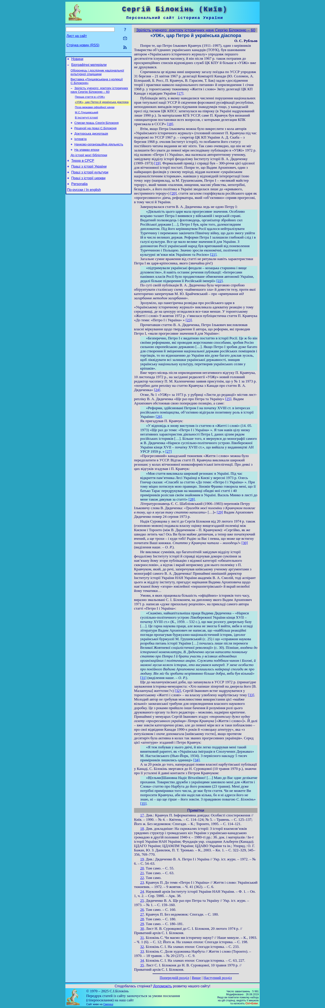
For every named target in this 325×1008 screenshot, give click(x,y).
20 (142, 868)
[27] (169, 451)
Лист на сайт (76, 36)
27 (142, 914)
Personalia (79, 197)
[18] (170, 124)
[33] (251, 695)
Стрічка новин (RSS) (82, 45)
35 (142, 965)
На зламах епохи (86, 159)
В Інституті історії (86, 123)
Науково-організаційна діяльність (98, 153)
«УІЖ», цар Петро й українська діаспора (102, 106)
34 (142, 960)
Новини (77, 59)
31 (142, 938)
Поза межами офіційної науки (94, 111)
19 (142, 859)
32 (142, 947)
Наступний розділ (218, 978)
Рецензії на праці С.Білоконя (95, 135)
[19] (157, 163)
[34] (196, 760)
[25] (228, 399)
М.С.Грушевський (86, 117)
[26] (159, 417)
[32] (178, 691)
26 (142, 910)
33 (142, 951)
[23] (189, 320)
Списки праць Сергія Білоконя (96, 129)
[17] (180, 93)
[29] (220, 512)
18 (142, 829)
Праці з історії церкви (88, 190)
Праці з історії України (89, 177)
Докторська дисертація (91, 141)
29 (142, 924)
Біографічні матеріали (89, 66)
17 (142, 815)
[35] (143, 804)
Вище (196, 978)
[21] (213, 255)
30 (142, 929)
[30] (244, 543)
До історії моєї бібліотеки (89, 165)
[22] (219, 281)
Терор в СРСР (82, 171)
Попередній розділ (174, 978)
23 (142, 882)
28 (142, 919)
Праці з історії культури (89, 184)
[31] (143, 678)
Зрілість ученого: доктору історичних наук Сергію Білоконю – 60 (99, 93)
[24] (157, 390)
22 (142, 878)
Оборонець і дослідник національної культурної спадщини (97, 74)
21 (142, 873)
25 (142, 901)
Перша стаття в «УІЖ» (90, 100)
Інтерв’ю (80, 147)
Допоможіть (162, 986)
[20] (173, 193)
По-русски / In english (84, 203)
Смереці (108, 1004)
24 (142, 891)
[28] (191, 499)
